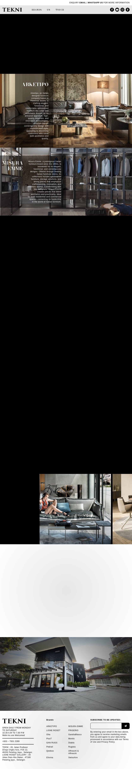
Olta (48, 734)
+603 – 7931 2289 (10, 741)
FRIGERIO (73, 730)
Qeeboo (50, 751)
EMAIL (82, 3)
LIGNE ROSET (53, 730)
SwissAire (73, 757)
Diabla (71, 743)
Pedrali (49, 747)
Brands (36, 9)
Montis (71, 739)
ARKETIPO (51, 726)
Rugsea (72, 747)
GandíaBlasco (75, 734)
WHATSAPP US (95, 3)
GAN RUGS (51, 743)
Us (48, 9)
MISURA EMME (75, 726)
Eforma (49, 757)
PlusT (49, 739)
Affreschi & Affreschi (73, 752)
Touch (60, 9)
